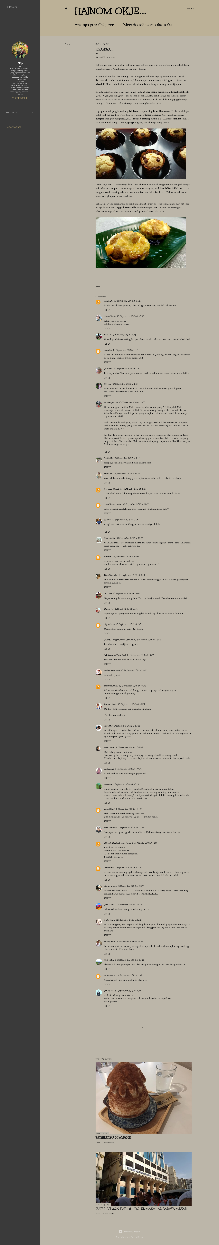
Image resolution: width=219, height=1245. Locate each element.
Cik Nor (107, 384)
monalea (108, 350)
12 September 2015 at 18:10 (129, 904)
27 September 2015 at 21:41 (129, 975)
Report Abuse (13, 127)
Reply (107, 310)
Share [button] (67, 44)
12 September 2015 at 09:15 (131, 886)
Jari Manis (109, 904)
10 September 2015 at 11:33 (132, 402)
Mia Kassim (109, 975)
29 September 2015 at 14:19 (128, 990)
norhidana (109, 769)
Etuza (107, 609)
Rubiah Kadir (110, 704)
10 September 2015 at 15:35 (147, 639)
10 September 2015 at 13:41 (132, 575)
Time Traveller (111, 575)
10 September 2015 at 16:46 (134, 670)
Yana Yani (108, 990)
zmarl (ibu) (109, 809)
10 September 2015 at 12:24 (125, 519)
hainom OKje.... (111, 11)
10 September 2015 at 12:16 (133, 489)
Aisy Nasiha (109, 538)
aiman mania (110, 886)
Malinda (108, 784)
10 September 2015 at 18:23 (131, 704)
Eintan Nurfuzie (112, 670)
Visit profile (20, 98)
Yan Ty (157, 207)
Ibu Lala (108, 593)
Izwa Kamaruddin (112, 504)
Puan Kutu (109, 920)
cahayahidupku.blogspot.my (117, 843)
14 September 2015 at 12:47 (129, 920)
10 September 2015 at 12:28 (130, 538)
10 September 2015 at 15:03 (124, 609)
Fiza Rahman (110, 827)
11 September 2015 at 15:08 (145, 843)
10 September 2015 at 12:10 (126, 473)
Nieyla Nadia (110, 316)
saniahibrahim (111, 685)
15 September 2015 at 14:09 (129, 941)
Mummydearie (111, 402)
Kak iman (108, 301)
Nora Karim (109, 941)
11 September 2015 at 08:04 (129, 747)
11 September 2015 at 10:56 (129, 809)
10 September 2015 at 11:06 (123, 334)
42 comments (108, 1214)
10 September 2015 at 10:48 (127, 301)
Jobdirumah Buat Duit (115, 655)
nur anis (108, 473)
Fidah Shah (109, 747)
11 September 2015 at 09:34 (128, 769)
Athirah (107, 556)
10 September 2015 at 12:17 (136, 504)
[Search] (190, 8)
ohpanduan (109, 624)
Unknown (109, 867)
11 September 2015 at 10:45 (126, 784)
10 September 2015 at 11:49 (127, 458)
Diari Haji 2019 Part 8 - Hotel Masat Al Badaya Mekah (141, 1209)
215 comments (108, 1142)
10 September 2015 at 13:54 (126, 593)
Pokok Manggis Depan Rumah (118, 639)
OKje (20, 63)
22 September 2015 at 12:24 (130, 960)
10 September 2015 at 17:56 (132, 685)
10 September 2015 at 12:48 (125, 556)
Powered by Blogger (129, 1231)
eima (106, 334)
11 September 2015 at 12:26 (131, 827)
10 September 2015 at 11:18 (126, 368)
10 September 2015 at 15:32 (129, 624)
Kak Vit (107, 519)
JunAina (108, 368)
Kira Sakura (110, 960)
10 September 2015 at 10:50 (130, 316)
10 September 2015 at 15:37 (140, 655)
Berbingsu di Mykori (113, 1137)
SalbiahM (108, 458)
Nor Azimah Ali (111, 489)
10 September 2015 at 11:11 (125, 350)
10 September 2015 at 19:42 (126, 726)
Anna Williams (137, 1237)
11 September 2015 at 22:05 (128, 867)
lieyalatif (108, 726)
